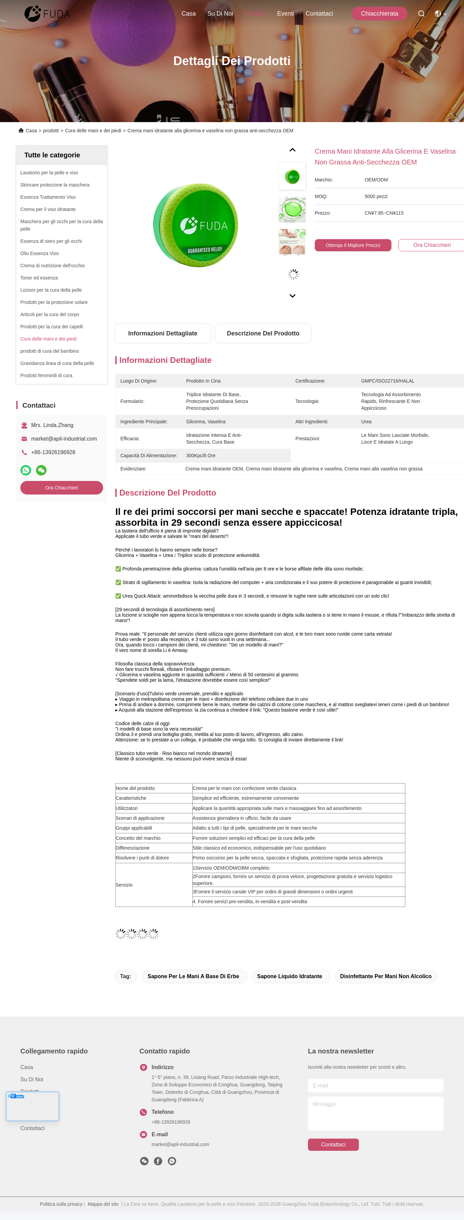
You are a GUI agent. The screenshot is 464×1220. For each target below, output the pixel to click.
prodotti (255, 13)
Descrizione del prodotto (263, 333)
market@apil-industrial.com (64, 439)
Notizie (28, 1104)
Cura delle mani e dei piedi (93, 130)
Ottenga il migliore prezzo (357, 245)
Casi (25, 1116)
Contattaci (319, 13)
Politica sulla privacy (61, 1204)
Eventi (285, 13)
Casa (188, 13)
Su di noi (220, 13)
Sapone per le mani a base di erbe (193, 976)
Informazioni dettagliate (162, 333)
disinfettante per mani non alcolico (386, 976)
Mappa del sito (103, 1204)
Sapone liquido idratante (289, 976)
